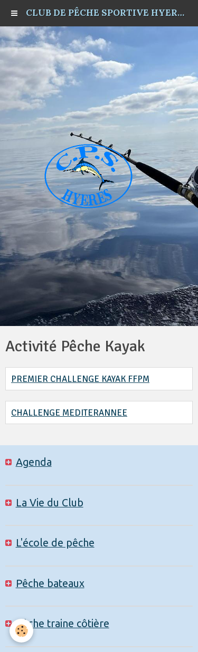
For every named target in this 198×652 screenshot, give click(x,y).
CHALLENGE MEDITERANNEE (69, 412)
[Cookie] (21, 631)
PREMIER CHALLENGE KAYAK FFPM (80, 379)
